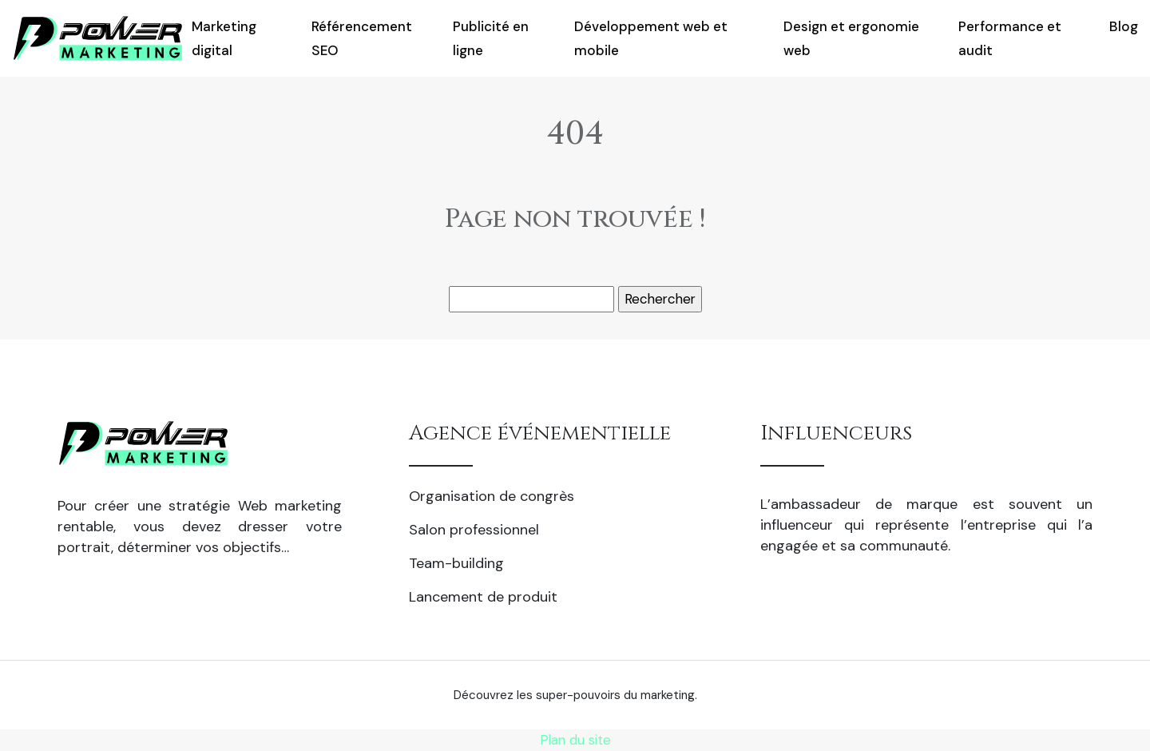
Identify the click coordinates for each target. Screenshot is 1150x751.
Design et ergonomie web (851, 38)
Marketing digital (224, 38)
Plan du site (575, 740)
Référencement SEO (361, 38)
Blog (1123, 26)
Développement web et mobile (651, 38)
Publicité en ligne (491, 38)
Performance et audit (1009, 38)
